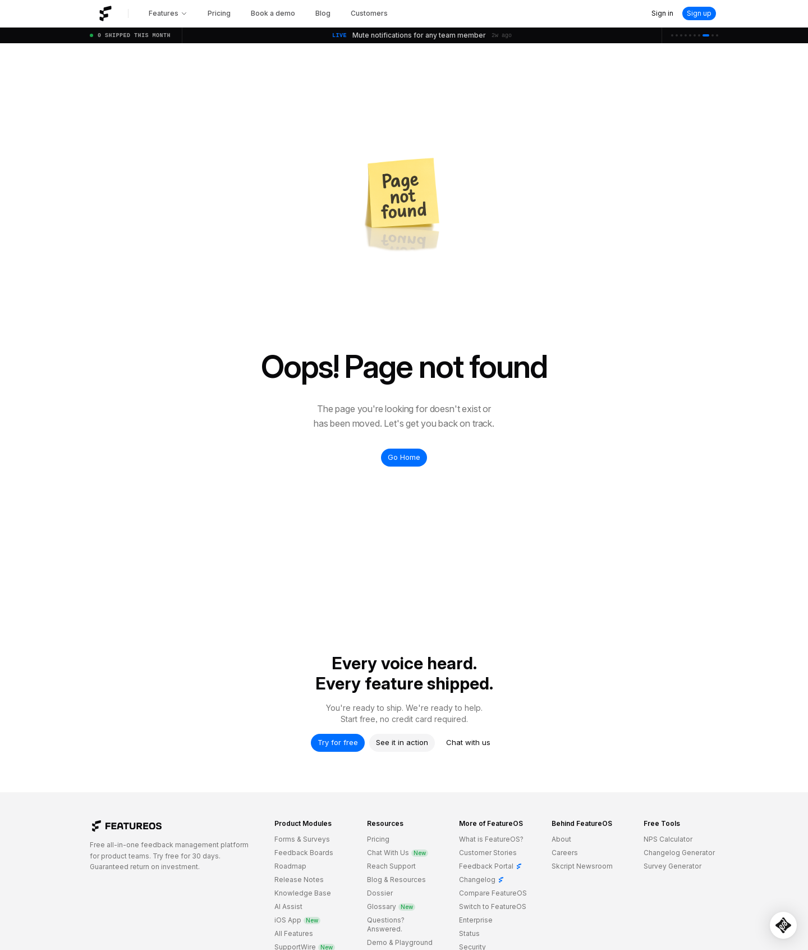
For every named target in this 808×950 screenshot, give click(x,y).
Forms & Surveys (302, 839)
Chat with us (468, 742)
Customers (369, 13)
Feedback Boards (303, 852)
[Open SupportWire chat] (783, 925)
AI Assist (288, 906)
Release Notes (299, 879)
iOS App (297, 920)
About (561, 839)
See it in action (402, 742)
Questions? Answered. (386, 924)
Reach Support (391, 866)
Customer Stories (488, 852)
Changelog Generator (679, 852)
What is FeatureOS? (491, 839)
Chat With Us (397, 852)
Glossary (391, 906)
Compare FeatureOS (493, 893)
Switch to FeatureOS (492, 906)
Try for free (338, 742)
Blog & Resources (396, 879)
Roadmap (290, 866)
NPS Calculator (668, 839)
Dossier (380, 893)
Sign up (699, 13)
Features (168, 13)
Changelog (481, 879)
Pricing (219, 13)
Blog (322, 13)
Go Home (404, 457)
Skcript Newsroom (582, 866)
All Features (293, 933)
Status (469, 933)
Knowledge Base (302, 893)
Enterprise (476, 920)
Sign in (662, 13)
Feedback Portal (490, 866)
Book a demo (273, 13)
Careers (565, 852)
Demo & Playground (400, 942)
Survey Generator (672, 866)
